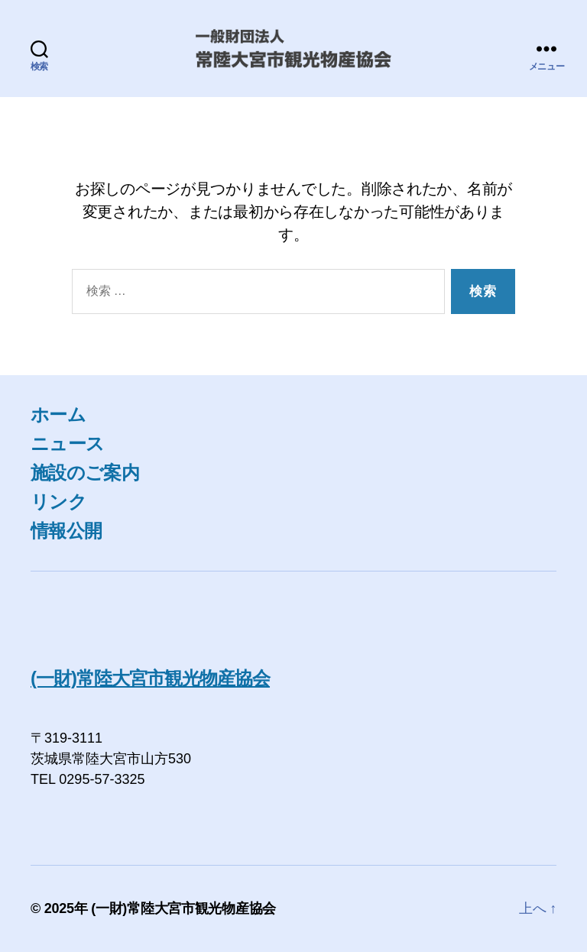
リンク (58, 501)
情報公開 (66, 530)
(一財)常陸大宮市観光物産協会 (150, 678)
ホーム (58, 414)
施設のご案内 (85, 472)
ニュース (67, 443)
